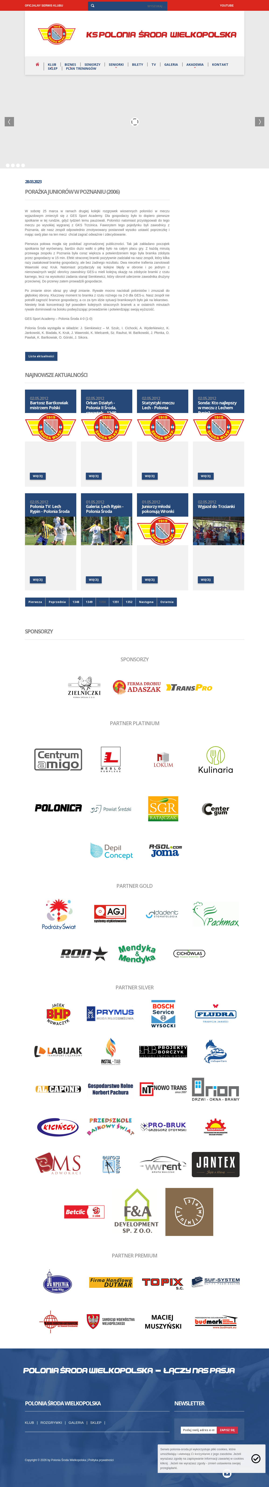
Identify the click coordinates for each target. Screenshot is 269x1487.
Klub (52, 64)
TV (153, 64)
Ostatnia (167, 602)
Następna (146, 602)
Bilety (137, 64)
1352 (129, 602)
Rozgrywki (51, 1423)
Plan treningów (81, 68)
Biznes (70, 64)
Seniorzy (92, 64)
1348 (76, 602)
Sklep (53, 68)
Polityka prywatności (101, 1460)
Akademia (195, 64)
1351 (115, 602)
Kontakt (220, 64)
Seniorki (116, 64)
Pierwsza (35, 602)
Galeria (171, 64)
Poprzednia (57, 602)
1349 (89, 602)
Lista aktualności (41, 356)
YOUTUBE (227, 5)
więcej (38, 476)
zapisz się (227, 1430)
